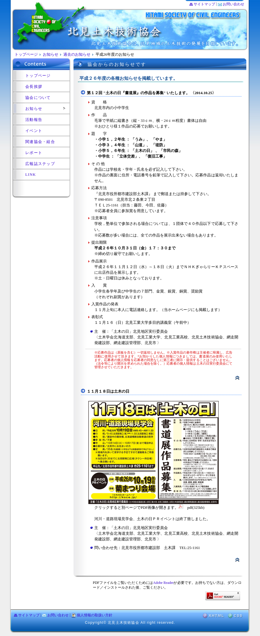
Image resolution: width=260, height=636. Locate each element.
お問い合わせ (233, 4)
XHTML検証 (213, 616)
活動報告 (33, 120)
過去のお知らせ (76, 54)
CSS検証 (235, 616)
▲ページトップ (237, 378)
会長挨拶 (33, 87)
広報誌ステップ (40, 164)
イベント (33, 131)
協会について (38, 98)
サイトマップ (204, 4)
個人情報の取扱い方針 (94, 615)
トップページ (26, 54)
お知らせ (50, 54)
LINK (30, 174)
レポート (33, 153)
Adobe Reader (163, 583)
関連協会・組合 (40, 142)
